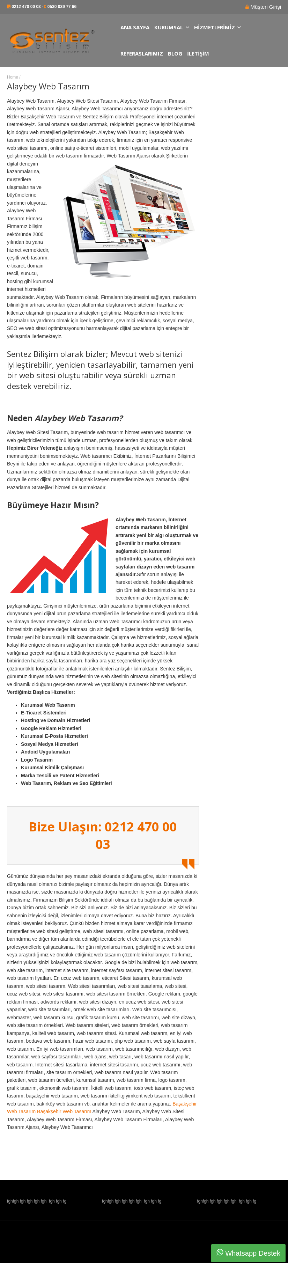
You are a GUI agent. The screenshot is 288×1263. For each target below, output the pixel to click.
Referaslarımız (141, 53)
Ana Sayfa (134, 27)
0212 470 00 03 (26, 6)
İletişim (198, 53)
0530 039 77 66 (61, 6)
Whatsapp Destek (248, 1253)
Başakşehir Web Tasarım (64, 1111)
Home (12, 77)
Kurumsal (171, 27)
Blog (175, 53)
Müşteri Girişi (265, 7)
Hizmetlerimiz (217, 27)
